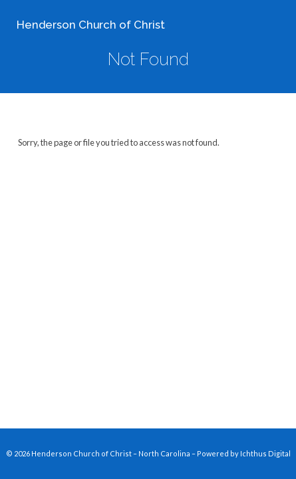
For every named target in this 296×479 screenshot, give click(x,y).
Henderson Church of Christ (91, 24)
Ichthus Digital (265, 453)
